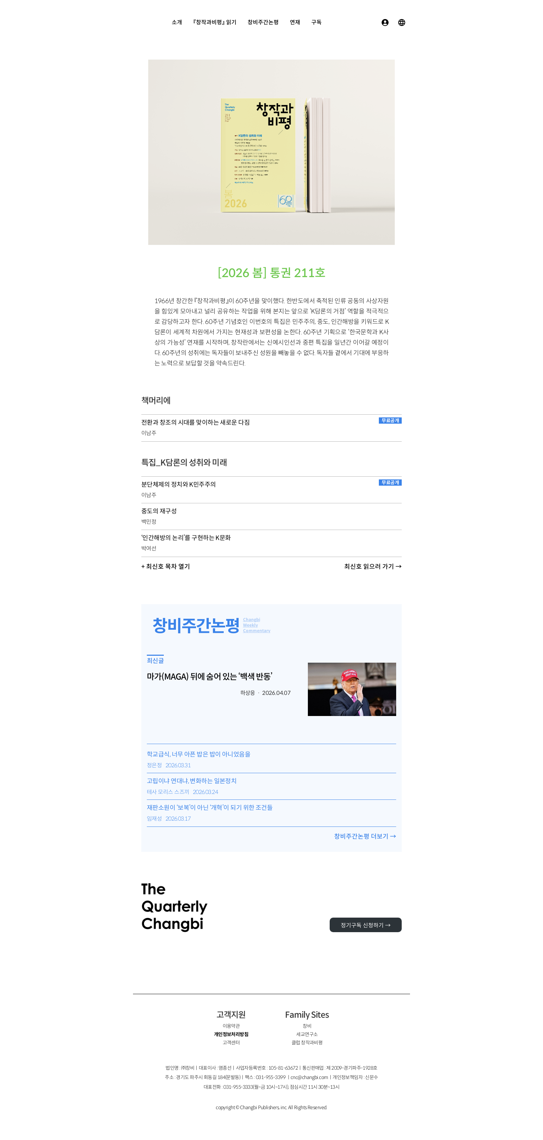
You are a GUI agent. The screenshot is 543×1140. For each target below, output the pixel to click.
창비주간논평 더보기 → (365, 836)
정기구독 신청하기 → (366, 925)
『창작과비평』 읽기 (215, 22)
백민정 (148, 521)
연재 (295, 22)
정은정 (154, 765)
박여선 (148, 548)
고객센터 (231, 1043)
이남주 (148, 433)
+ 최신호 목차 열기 (165, 567)
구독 (316, 22)
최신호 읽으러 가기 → (373, 567)
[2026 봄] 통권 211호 (271, 273)
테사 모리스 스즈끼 (168, 792)
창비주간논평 (263, 22)
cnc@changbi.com (309, 1077)
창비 (307, 1026)
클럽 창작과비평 (307, 1043)
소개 (177, 22)
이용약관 (231, 1026)
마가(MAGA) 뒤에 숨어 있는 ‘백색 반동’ (209, 677)
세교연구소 (307, 1034)
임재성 (154, 818)
